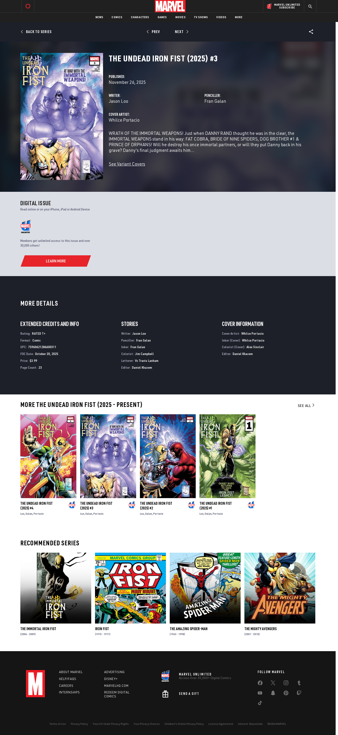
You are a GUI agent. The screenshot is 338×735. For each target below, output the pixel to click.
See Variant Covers (127, 164)
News (99, 17)
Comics (117, 17)
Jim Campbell (144, 354)
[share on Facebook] (260, 684)
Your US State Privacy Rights (111, 724)
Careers (66, 686)
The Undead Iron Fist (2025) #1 (215, 505)
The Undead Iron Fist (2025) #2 (156, 505)
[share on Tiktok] (260, 703)
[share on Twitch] (299, 694)
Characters (140, 17)
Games (162, 17)
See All (306, 405)
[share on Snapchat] (273, 694)
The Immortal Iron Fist (38, 628)
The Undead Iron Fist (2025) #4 (36, 505)
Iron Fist (102, 628)
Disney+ (111, 679)
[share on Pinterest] (286, 694)
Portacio (39, 513)
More (239, 17)
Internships (69, 692)
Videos (221, 17)
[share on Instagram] (286, 683)
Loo (22, 513)
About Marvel (71, 672)
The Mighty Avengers (260, 628)
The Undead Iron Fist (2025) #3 (96, 505)
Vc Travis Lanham (146, 361)
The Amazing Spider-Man (189, 628)
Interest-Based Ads (250, 724)
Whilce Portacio (124, 120)
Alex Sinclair (255, 347)
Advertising (114, 672)
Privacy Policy (79, 724)
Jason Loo (118, 101)
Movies (180, 17)
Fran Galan (215, 101)
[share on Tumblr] (299, 683)
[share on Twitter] (273, 683)
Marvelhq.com (116, 686)
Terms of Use (57, 724)
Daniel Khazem (142, 367)
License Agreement (220, 724)
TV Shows (201, 17)
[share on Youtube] (260, 694)
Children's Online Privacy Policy (184, 724)
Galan (29, 513)
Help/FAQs (67, 679)
